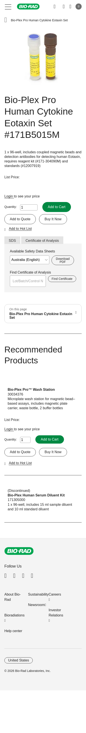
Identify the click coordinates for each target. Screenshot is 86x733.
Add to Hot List (20, 228)
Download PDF (63, 260)
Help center (13, 631)
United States (18, 660)
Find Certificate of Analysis (30, 272)
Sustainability (38, 594)
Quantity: (10, 207)
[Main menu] (8, 6)
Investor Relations (56, 612)
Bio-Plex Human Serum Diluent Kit (36, 495)
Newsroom (36, 605)
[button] (5, 20)
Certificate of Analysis (42, 240)
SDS (12, 240)
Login (9, 196)
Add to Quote (20, 219)
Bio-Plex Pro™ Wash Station (31, 389)
